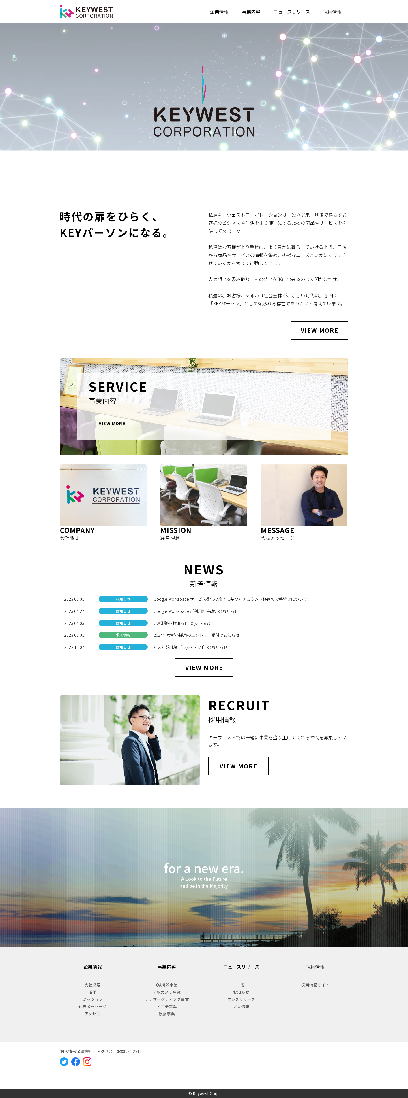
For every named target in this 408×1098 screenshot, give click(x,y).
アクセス (92, 1013)
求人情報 (241, 1006)
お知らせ (241, 992)
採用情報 (332, 11)
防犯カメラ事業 (167, 992)
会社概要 (93, 985)
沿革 (93, 992)
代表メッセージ (92, 1006)
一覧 (241, 985)
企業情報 (219, 11)
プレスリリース (241, 999)
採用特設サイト (315, 985)
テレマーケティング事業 (167, 999)
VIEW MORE (319, 330)
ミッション (93, 999)
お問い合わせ (129, 1051)
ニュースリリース (292, 11)
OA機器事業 (167, 985)
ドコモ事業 (167, 1006)
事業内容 (251, 11)
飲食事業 (167, 1013)
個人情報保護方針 (76, 1051)
